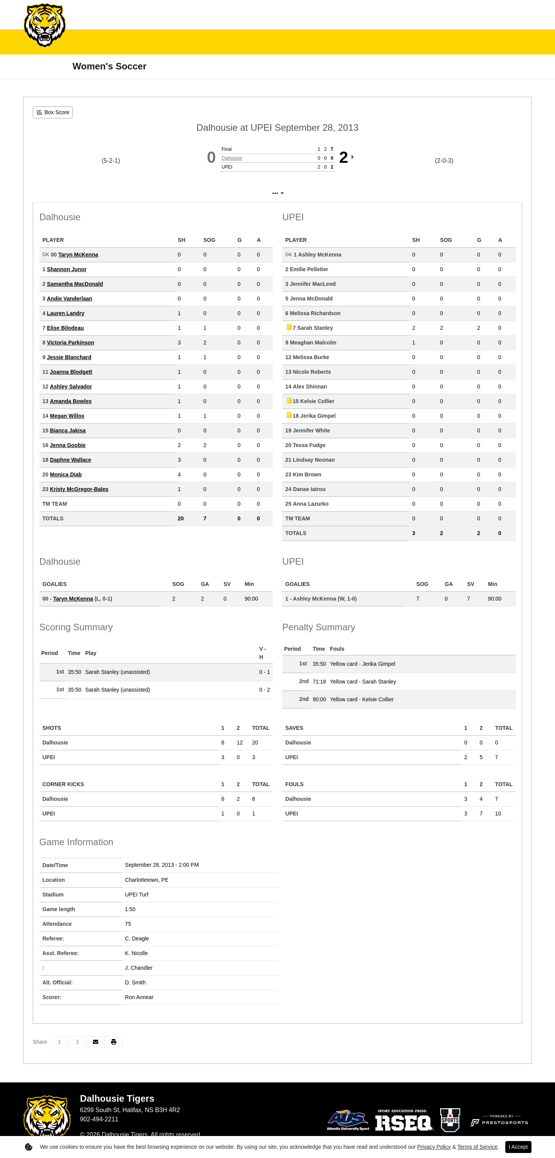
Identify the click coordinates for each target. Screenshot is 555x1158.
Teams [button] (78, 41)
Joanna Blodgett (71, 372)
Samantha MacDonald (75, 284)
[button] (83, 41)
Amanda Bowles (71, 401)
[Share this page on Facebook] (59, 1042)
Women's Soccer (109, 66)
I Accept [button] (518, 1147)
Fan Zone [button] (190, 41)
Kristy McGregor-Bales (79, 489)
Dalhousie (232, 158)
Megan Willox (67, 416)
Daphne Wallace (70, 460)
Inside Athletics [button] (132, 41)
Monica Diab (66, 474)
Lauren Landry (65, 313)
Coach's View (328, 193)
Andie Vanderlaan (69, 298)
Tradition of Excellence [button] (329, 41)
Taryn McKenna (78, 255)
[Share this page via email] (95, 1042)
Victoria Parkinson (70, 342)
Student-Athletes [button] (249, 41)
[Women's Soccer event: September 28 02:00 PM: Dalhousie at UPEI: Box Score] (53, 112)
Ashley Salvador (71, 386)
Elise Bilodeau (65, 328)
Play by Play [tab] (271, 193)
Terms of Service (477, 1147)
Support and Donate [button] (414, 41)
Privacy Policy (434, 1147)
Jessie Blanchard (69, 357)
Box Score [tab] (220, 193)
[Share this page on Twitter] (77, 1042)
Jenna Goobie (68, 445)
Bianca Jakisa (68, 430)
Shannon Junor (67, 269)
